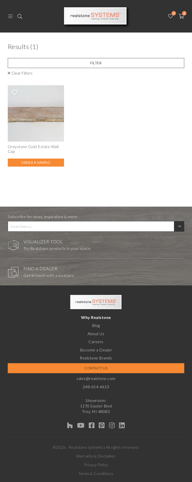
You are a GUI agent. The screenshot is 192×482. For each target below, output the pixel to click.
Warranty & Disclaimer (96, 456)
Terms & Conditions (95, 473)
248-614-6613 (96, 386)
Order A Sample (35, 162)
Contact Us (96, 368)
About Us (96, 333)
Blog (96, 325)
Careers (96, 341)
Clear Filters (22, 73)
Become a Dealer (96, 349)
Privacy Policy (96, 464)
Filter (96, 63)
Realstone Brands (96, 357)
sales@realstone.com (96, 378)
